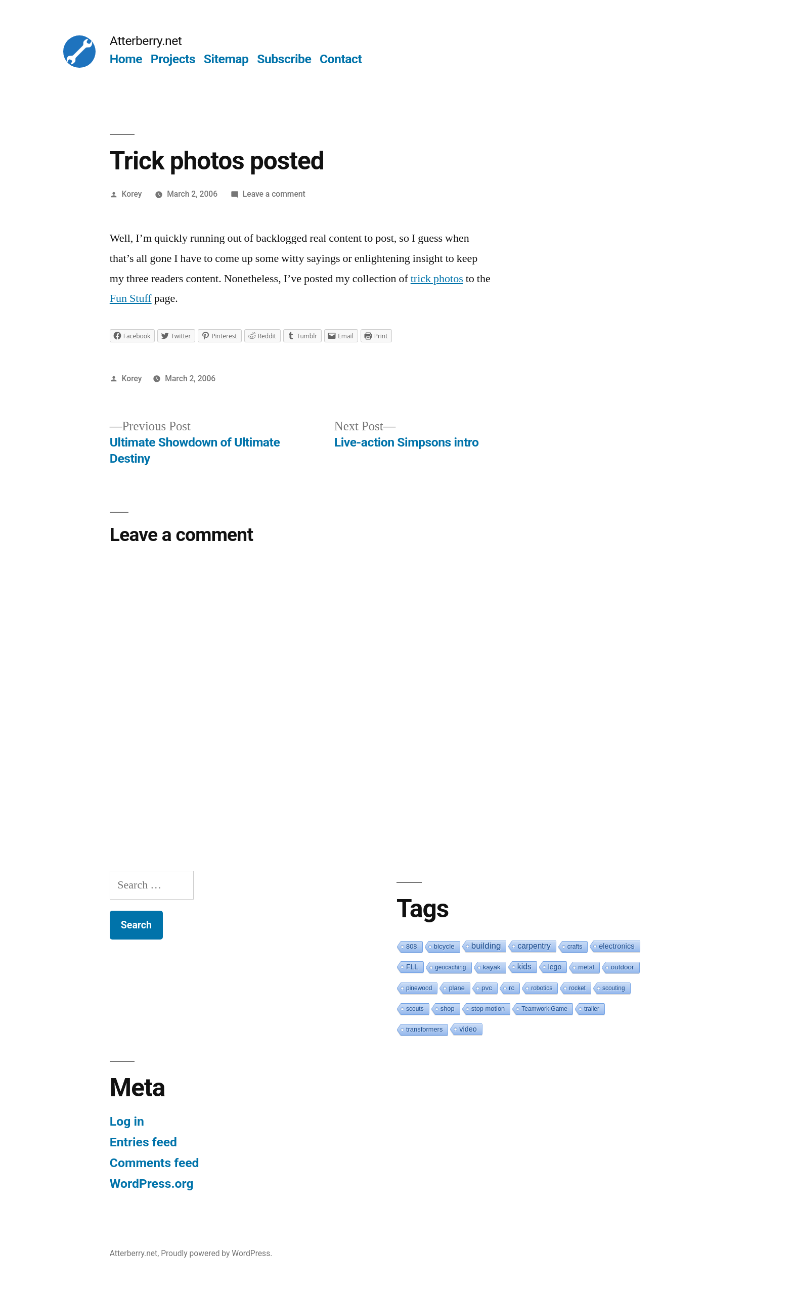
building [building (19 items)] (486, 946)
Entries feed (143, 1142)
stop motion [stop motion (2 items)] (488, 1008)
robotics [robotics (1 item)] (541, 988)
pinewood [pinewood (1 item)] (419, 988)
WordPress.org (152, 1183)
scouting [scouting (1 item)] (613, 988)
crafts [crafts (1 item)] (574, 946)
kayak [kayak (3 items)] (492, 967)
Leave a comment (274, 194)
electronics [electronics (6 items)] (617, 946)
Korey (132, 194)
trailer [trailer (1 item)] (591, 1008)
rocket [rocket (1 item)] (577, 988)
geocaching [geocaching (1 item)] (450, 967)
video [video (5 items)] (467, 1029)
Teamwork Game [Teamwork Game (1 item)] (544, 1008)
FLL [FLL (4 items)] (412, 967)
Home (126, 59)
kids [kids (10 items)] (524, 966)
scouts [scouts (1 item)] (415, 1008)
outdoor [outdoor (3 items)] (622, 967)
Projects (173, 59)
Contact (341, 59)
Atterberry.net (146, 40)
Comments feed (154, 1162)
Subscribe (284, 59)
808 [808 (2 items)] (411, 946)
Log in (127, 1121)
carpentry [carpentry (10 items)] (533, 946)
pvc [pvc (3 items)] (486, 988)
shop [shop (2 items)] (447, 1008)
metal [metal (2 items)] (586, 967)
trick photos (437, 279)
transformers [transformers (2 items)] (424, 1029)
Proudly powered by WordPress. (216, 1253)
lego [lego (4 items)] (554, 967)
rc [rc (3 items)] (511, 988)
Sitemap (226, 59)
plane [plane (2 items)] (457, 988)
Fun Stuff (131, 298)
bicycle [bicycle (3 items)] (444, 946)
